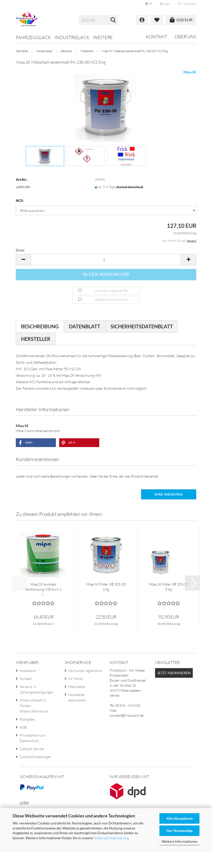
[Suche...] (113, 20)
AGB (23, 727)
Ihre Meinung (168, 494)
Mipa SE (189, 72)
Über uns (185, 36)
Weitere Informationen (179, 841)
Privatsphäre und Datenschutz (33, 738)
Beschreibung (40, 326)
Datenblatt (84, 326)
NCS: (20, 200)
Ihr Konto (75, 678)
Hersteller (35, 339)
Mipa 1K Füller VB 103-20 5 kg (168, 586)
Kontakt (156, 36)
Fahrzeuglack (33, 37)
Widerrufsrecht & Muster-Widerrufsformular (34, 705)
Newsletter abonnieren (77, 697)
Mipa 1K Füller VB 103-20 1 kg (106, 586)
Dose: (20, 250)
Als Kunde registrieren (85, 670)
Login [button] (165, 4)
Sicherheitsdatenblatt (142, 326)
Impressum (28, 670)
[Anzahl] (106, 259)
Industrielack (72, 37)
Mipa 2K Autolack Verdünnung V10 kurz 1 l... (43, 589)
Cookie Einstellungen (35, 757)
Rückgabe (27, 719)
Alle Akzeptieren (179, 818)
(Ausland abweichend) (129, 187)
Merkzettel (187, 4)
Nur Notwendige (179, 830)
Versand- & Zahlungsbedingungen (36, 689)
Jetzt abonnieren (174, 673)
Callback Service (32, 749)
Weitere (103, 37)
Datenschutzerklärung (111, 838)
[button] (148, 4)
